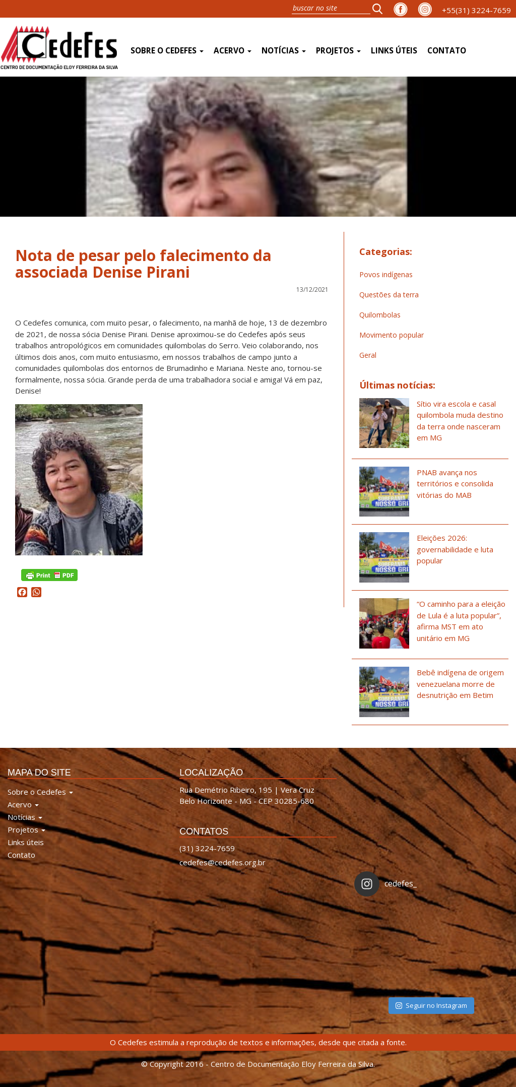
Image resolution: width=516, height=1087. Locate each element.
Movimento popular (391, 335)
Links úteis (394, 50)
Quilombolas (380, 314)
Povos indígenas (386, 274)
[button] (380, 8)
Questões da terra (389, 294)
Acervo (232, 50)
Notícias (284, 50)
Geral (367, 355)
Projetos (338, 50)
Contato (446, 50)
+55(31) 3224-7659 (476, 10)
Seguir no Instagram (431, 1005)
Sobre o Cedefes (167, 50)
